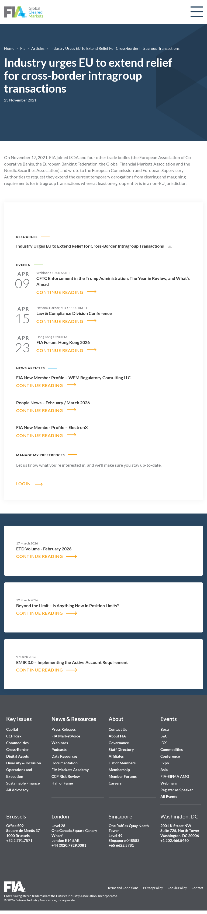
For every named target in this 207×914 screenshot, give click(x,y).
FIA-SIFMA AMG (174, 773)
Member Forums (123, 773)
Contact (197, 885)
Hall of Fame (62, 780)
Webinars (59, 739)
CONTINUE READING (59, 291)
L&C (163, 733)
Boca (164, 726)
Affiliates (116, 753)
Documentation (64, 760)
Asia (164, 766)
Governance (119, 739)
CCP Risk (14, 733)
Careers (115, 780)
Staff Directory (121, 746)
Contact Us (118, 726)
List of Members (122, 760)
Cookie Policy (177, 885)
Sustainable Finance (23, 780)
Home (9, 48)
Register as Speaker (176, 787)
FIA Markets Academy (70, 766)
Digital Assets (17, 753)
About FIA (117, 733)
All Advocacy (17, 787)
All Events (168, 793)
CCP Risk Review (65, 773)
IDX (163, 739)
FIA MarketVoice (65, 733)
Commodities (17, 739)
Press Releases (63, 726)
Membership (119, 766)
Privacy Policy (153, 885)
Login (23, 480)
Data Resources (64, 753)
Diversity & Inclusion (23, 760)
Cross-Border (18, 746)
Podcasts (59, 746)
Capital (12, 726)
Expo (164, 760)
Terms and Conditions (123, 885)
